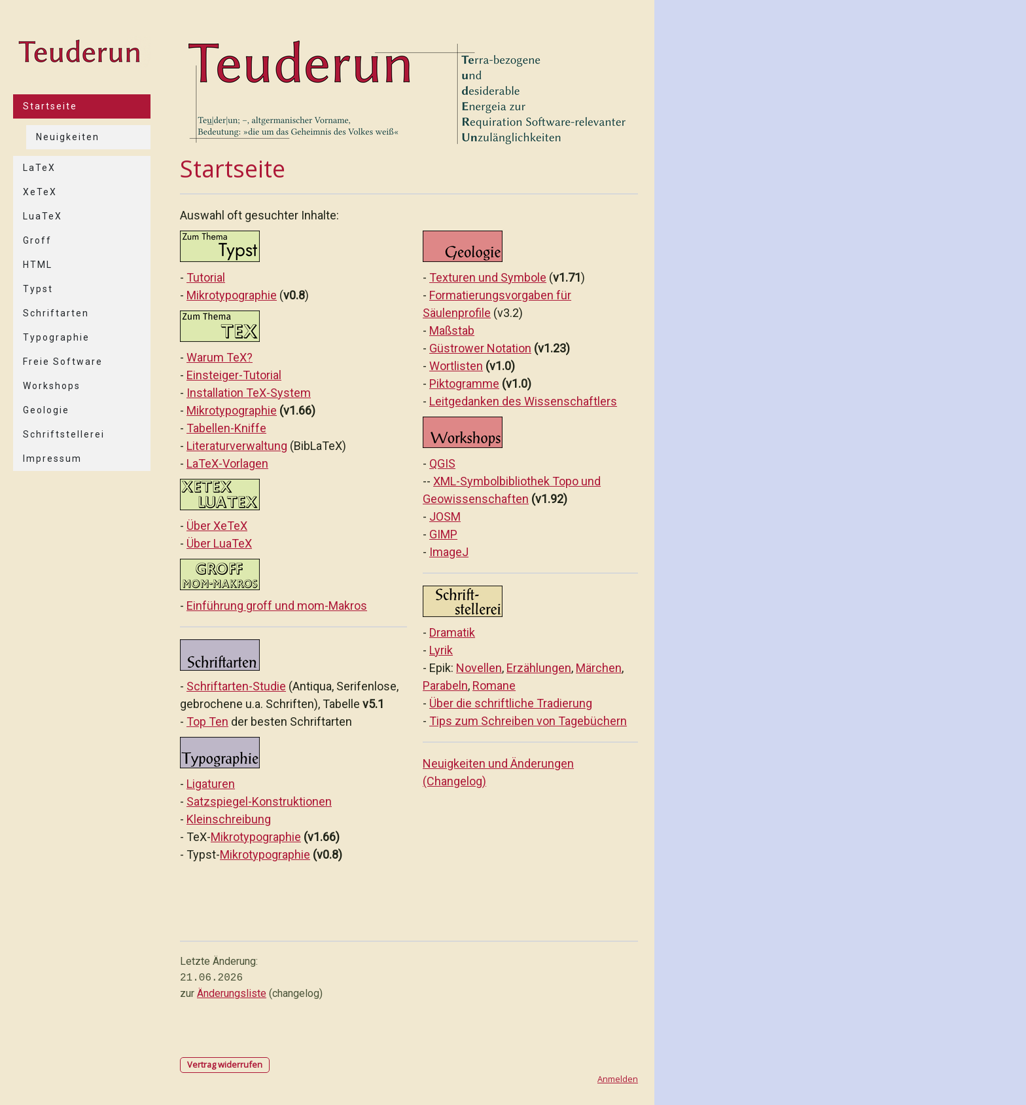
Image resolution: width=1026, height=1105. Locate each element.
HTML (37, 264)
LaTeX (39, 167)
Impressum (52, 458)
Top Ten (207, 721)
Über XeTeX (216, 526)
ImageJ (449, 552)
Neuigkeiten (67, 137)
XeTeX (40, 192)
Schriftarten (56, 313)
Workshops (51, 386)
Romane (494, 685)
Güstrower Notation (480, 348)
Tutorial (205, 277)
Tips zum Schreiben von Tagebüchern (528, 721)
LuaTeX (42, 216)
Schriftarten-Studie (236, 686)
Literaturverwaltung (236, 446)
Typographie (56, 337)
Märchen (599, 668)
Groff (37, 240)
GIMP (443, 534)
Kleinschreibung (228, 819)
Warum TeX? (219, 357)
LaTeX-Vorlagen (227, 463)
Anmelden (617, 1079)
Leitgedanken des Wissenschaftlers (523, 401)
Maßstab (451, 330)
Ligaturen (210, 784)
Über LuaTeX (219, 543)
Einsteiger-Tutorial (233, 375)
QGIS (442, 463)
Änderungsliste (231, 993)
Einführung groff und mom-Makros (276, 605)
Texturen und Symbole (487, 277)
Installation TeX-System (248, 393)
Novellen (479, 668)
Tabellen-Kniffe (226, 428)
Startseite (50, 106)
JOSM (445, 516)
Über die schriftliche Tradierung (510, 703)
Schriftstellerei (64, 434)
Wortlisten (456, 366)
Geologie (46, 410)
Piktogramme (464, 383)
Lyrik (441, 650)
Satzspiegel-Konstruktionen (259, 801)
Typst (38, 289)
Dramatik (452, 632)
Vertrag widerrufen (224, 1064)
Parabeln (445, 685)
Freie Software (63, 361)
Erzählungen (538, 668)
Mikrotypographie (231, 295)
